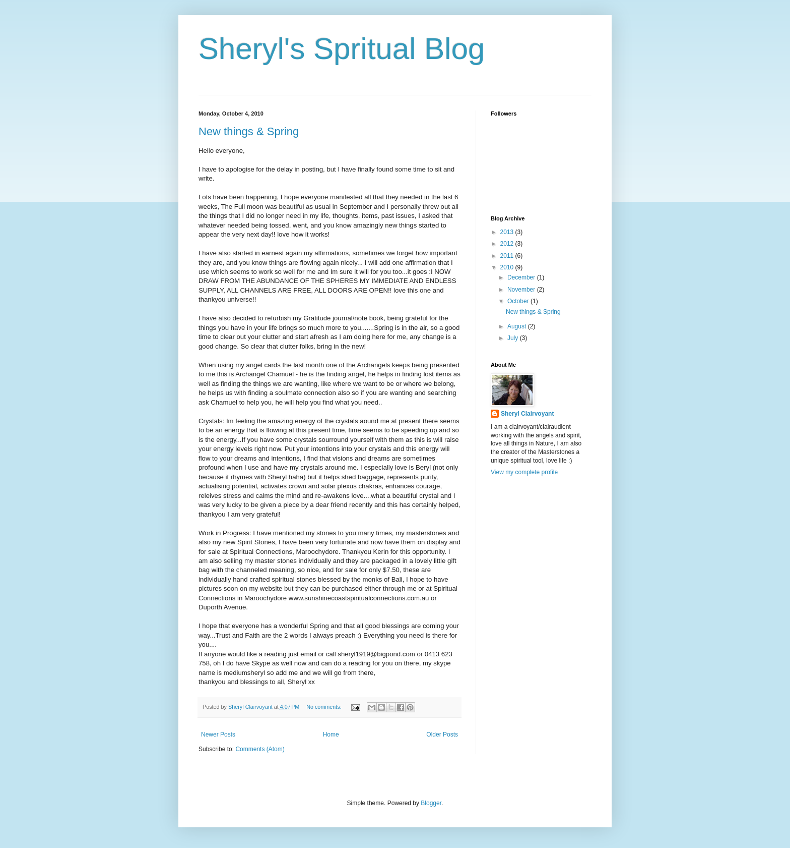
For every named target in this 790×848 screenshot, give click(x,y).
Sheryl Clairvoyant (527, 413)
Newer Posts (218, 734)
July (513, 338)
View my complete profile (524, 472)
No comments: (324, 707)
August (517, 326)
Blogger (431, 803)
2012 (507, 243)
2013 (507, 232)
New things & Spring (249, 131)
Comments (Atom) (259, 749)
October (519, 301)
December (522, 277)
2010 (507, 267)
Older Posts (442, 734)
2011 (507, 255)
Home (331, 734)
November (522, 289)
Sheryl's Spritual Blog (342, 49)
